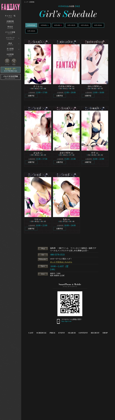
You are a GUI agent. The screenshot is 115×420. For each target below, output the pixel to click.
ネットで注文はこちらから (61, 262)
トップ (26, 2)
